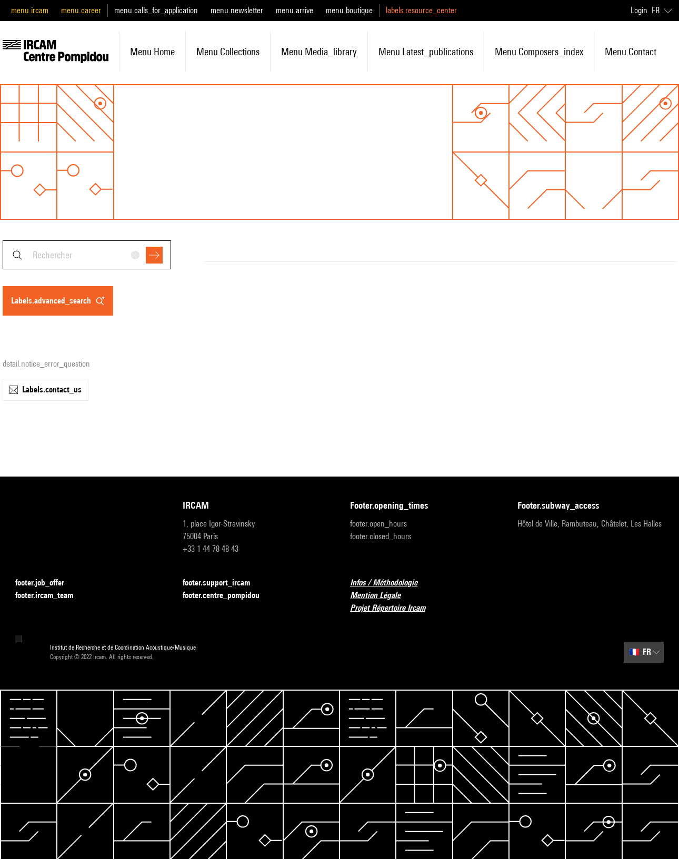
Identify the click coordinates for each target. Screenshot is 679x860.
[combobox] (87, 254)
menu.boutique (349, 10)
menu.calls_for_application (156, 10)
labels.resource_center (421, 10)
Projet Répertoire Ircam (394, 608)
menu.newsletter (237, 10)
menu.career (81, 10)
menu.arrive (294, 10)
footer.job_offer (46, 583)
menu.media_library (319, 51)
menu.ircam (29, 10)
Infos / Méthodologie (390, 583)
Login (639, 10)
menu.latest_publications (425, 51)
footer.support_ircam (223, 583)
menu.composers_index (539, 51)
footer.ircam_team (50, 595)
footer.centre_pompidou (227, 595)
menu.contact (630, 51)
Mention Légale (381, 595)
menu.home (152, 51)
